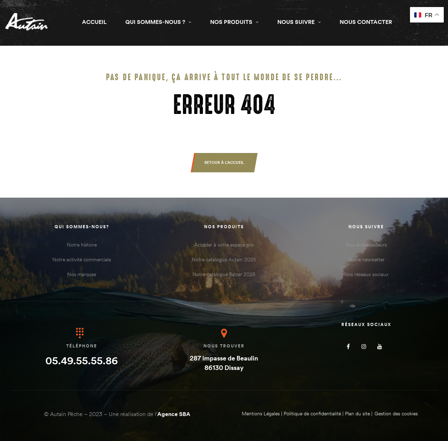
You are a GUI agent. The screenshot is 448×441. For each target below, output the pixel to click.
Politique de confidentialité (312, 413)
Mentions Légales (261, 413)
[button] (224, 162)
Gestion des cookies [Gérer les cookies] (396, 413)
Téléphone (81, 346)
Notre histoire (82, 245)
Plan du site (357, 413)
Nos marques (81, 274)
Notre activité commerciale (81, 259)
